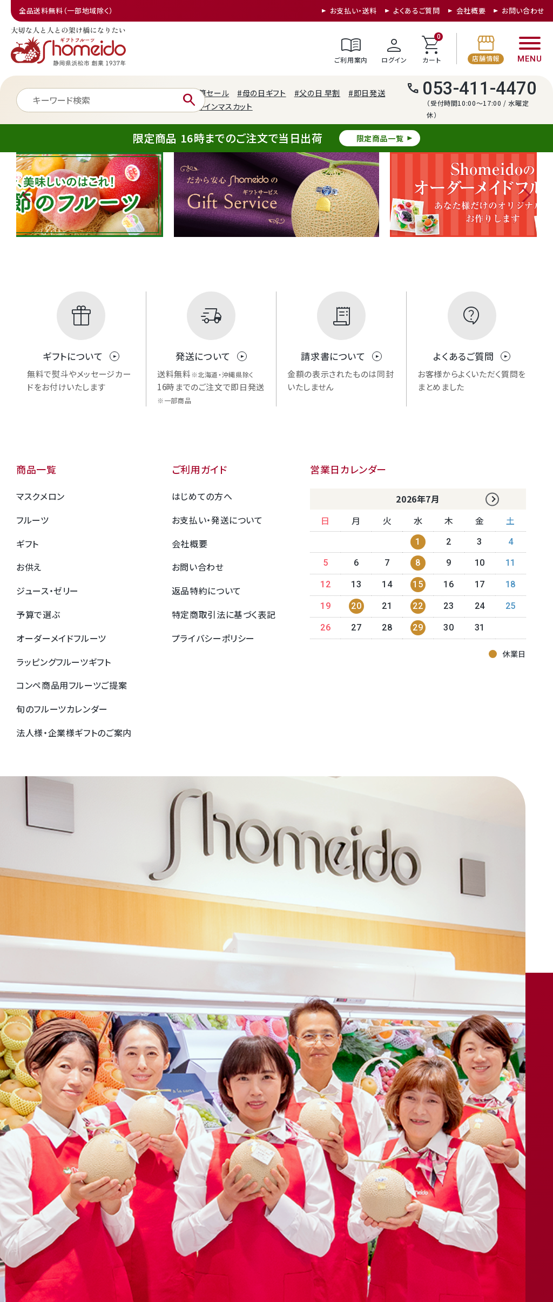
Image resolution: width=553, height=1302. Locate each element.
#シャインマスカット (218, 106)
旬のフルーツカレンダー (62, 708)
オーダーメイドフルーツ (61, 638)
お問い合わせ (523, 10)
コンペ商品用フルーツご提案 (71, 685)
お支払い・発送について (217, 519)
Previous (30, 195)
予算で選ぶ (38, 614)
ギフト (27, 543)
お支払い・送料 (353, 10)
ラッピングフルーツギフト (63, 661)
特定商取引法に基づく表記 (224, 614)
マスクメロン (40, 496)
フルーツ (32, 519)
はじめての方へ (202, 496)
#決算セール (207, 92)
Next (523, 195)
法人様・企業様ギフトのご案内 (74, 732)
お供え (29, 566)
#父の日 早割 (317, 92)
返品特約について (206, 590)
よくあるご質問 (416, 10)
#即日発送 (366, 92)
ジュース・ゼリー (47, 590)
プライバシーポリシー (213, 638)
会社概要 (471, 10)
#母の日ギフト (261, 92)
